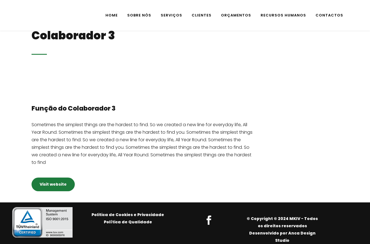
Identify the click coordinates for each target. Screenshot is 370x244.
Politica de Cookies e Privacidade (128, 214)
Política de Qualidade (128, 222)
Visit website (53, 184)
